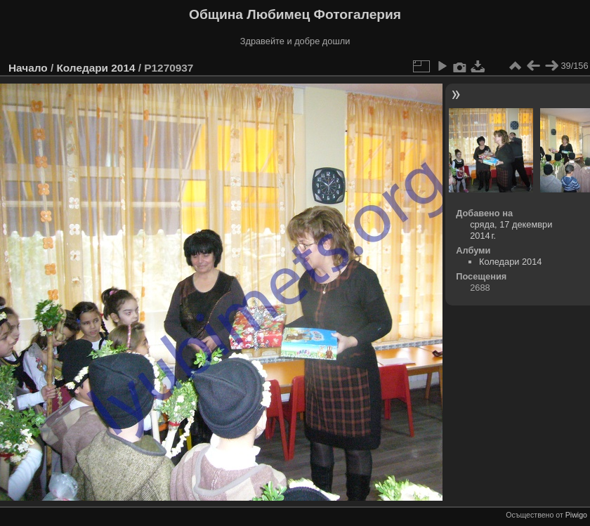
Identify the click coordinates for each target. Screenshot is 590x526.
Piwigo (576, 515)
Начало (28, 68)
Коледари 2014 (95, 68)
